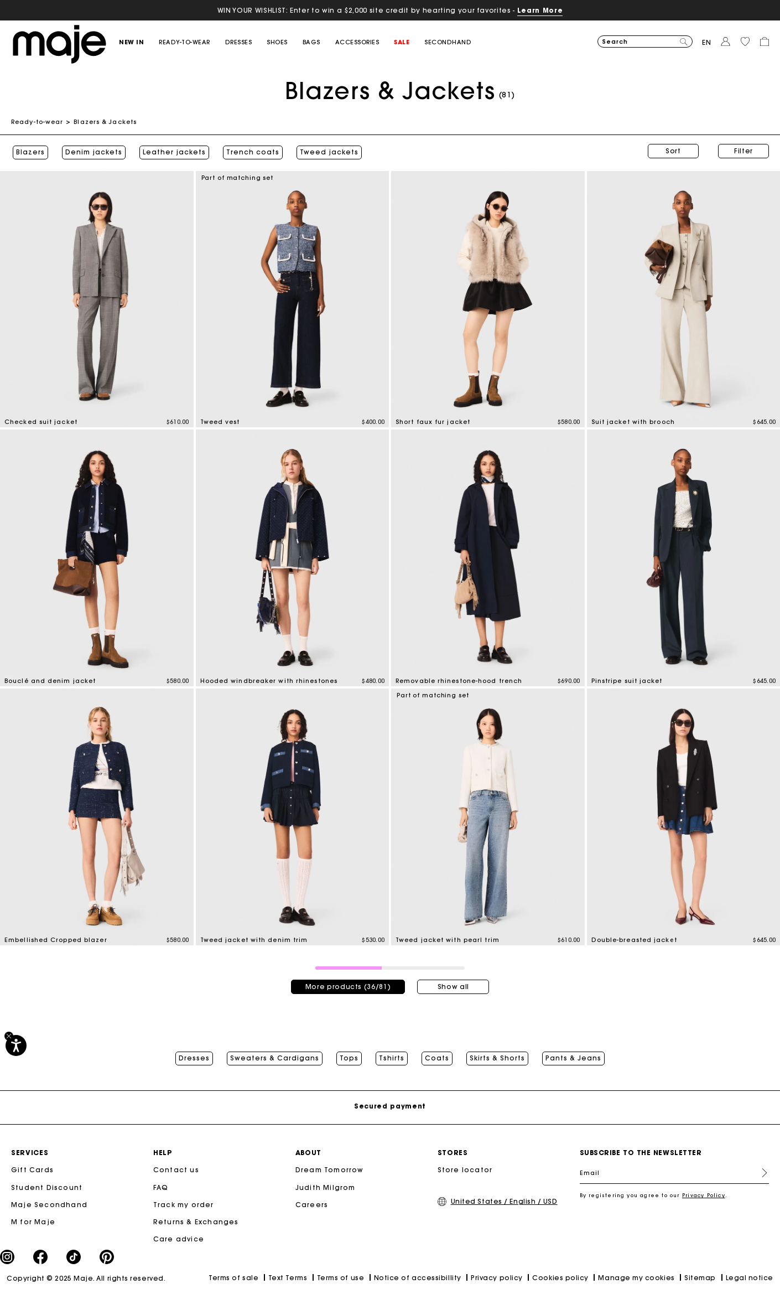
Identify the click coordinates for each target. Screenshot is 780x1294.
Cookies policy (560, 1279)
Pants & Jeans (573, 1056)
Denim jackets (92, 151)
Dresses (194, 1056)
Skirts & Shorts (497, 1056)
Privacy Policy (703, 1196)
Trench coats (251, 151)
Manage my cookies (636, 1279)
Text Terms (287, 1279)
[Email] (674, 1174)
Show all (453, 984)
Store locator (465, 1171)
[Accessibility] (16, 1045)
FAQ (161, 1188)
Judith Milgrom (325, 1188)
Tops (349, 1056)
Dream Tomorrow (329, 1171)
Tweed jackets (327, 151)
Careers (311, 1205)
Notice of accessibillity (417, 1279)
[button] (139, 42)
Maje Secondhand (49, 1205)
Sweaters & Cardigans (274, 1056)
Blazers (28, 151)
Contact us (176, 1171)
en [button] (706, 42)
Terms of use (340, 1279)
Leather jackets (172, 151)
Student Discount (46, 1188)
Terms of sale (233, 1279)
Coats (437, 1056)
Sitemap (700, 1279)
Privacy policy (497, 1279)
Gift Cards (32, 1171)
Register (760, 1174)
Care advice (178, 1239)
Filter (743, 151)
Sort (673, 151)
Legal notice (749, 1279)
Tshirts (391, 1056)
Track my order (183, 1205)
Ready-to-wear (37, 122)
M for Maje (33, 1222)
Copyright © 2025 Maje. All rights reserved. (86, 1279)
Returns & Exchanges (196, 1222)
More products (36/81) (348, 984)
